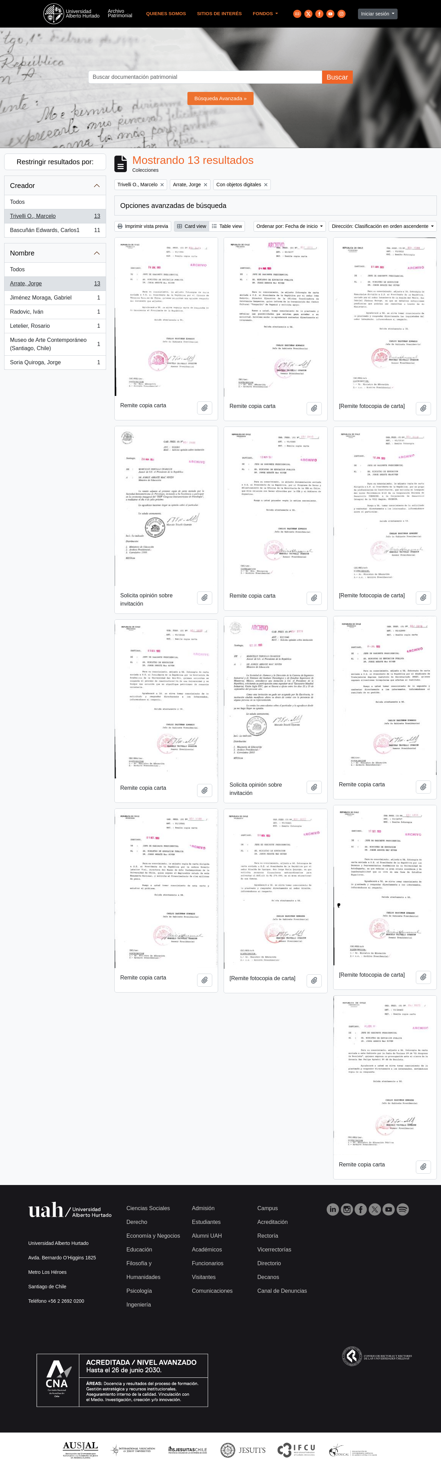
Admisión (203, 1208)
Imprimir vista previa (142, 226)
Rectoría (267, 1236)
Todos (17, 202)
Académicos (207, 1249)
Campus (267, 1208)
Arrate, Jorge (55, 285)
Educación (139, 1249)
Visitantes (204, 1277)
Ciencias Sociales (148, 1208)
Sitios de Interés (219, 13)
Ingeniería (138, 1305)
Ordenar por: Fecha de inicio (288, 226)
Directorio (269, 1263)
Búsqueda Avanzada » (220, 98)
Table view (227, 226)
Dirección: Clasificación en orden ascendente (381, 226)
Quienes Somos (166, 13)
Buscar (337, 77)
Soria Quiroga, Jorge (55, 363)
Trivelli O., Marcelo (55, 217)
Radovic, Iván (55, 313)
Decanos (268, 1277)
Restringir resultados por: (55, 162)
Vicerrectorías (274, 1249)
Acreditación (272, 1222)
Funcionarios (208, 1263)
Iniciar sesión (376, 14)
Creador (22, 185)
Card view (191, 226)
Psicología (139, 1291)
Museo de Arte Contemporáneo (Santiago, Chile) (55, 344)
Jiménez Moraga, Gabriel (55, 299)
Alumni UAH (207, 1236)
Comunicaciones (212, 1291)
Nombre (22, 253)
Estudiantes (206, 1222)
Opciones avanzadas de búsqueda (173, 205)
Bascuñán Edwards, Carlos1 (55, 231)
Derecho (136, 1222)
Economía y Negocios (153, 1236)
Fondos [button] (263, 13)
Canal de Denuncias (282, 1291)
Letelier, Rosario (55, 327)
